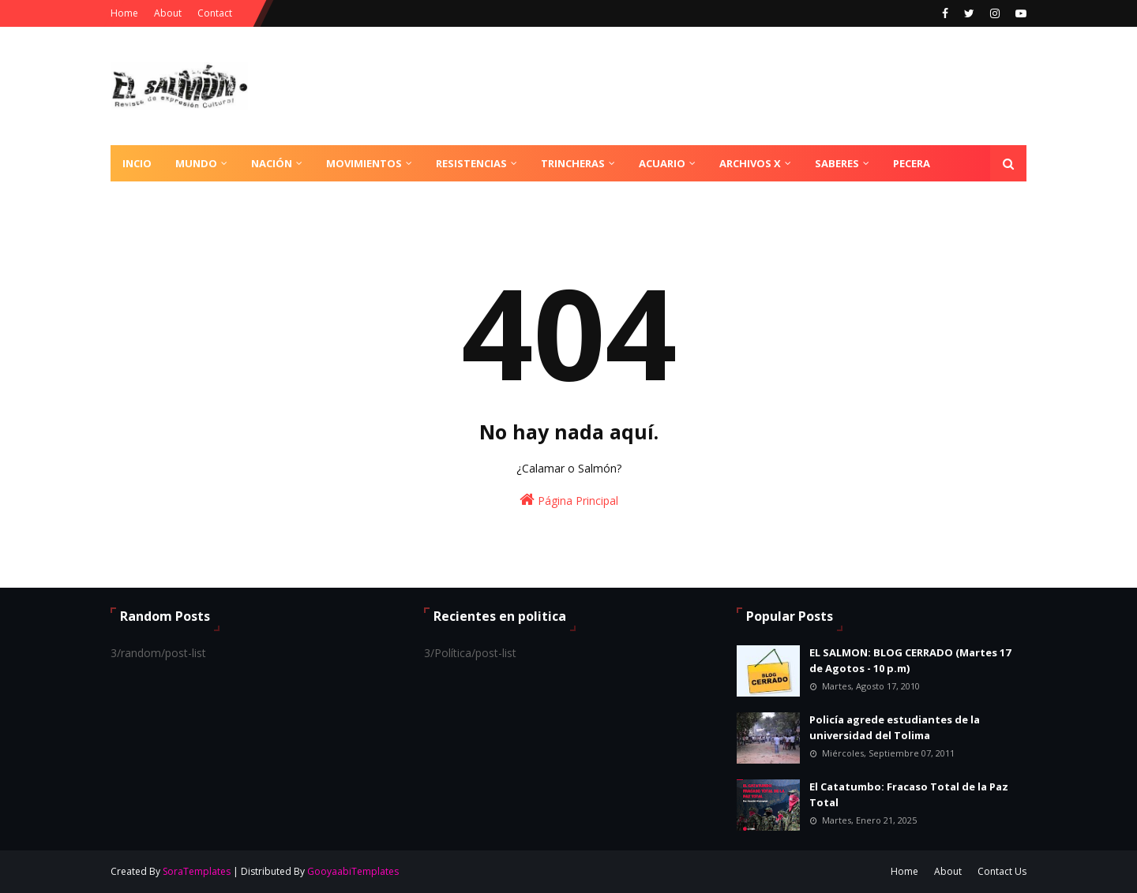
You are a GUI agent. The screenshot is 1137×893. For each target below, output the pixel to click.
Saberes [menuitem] (837, 163)
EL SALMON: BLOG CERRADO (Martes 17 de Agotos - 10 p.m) (910, 660)
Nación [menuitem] (271, 163)
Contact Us (1002, 871)
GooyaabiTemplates (353, 871)
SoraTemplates (197, 871)
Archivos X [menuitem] (750, 163)
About (168, 13)
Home (124, 13)
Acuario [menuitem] (662, 163)
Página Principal (569, 499)
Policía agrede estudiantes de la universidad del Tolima (894, 727)
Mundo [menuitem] (196, 163)
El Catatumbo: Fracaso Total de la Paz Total (908, 794)
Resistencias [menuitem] (471, 163)
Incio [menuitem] (137, 163)
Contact (214, 13)
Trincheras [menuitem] (573, 163)
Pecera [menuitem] (911, 163)
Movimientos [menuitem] (364, 163)
